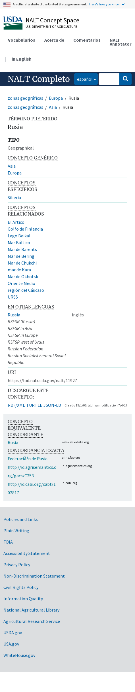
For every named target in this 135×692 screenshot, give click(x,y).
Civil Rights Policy (20, 587)
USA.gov (11, 644)
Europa (56, 98)
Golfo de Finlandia (25, 229)
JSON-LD (52, 405)
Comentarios (87, 40)
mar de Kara (19, 269)
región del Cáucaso (26, 290)
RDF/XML (16, 405)
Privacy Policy (16, 564)
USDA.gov (12, 632)
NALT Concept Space (52, 20)
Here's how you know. (105, 4)
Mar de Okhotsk (23, 276)
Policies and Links (20, 519)
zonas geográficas (25, 98)
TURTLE (34, 405)
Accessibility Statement (26, 553)
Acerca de (54, 40)
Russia (14, 315)
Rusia (13, 442)
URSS (13, 297)
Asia (53, 107)
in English (22, 59)
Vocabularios (21, 40)
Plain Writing (16, 530)
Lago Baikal (19, 236)
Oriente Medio (21, 283)
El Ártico (16, 222)
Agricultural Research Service (31, 621)
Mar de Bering (21, 256)
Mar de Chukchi (22, 263)
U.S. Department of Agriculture (51, 26)
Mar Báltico (19, 242)
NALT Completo (39, 79)
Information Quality (23, 598)
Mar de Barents (22, 249)
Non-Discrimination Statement (34, 576)
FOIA (8, 542)
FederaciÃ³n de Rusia (27, 458)
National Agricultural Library (31, 610)
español (83, 78)
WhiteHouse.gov (19, 655)
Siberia (14, 197)
